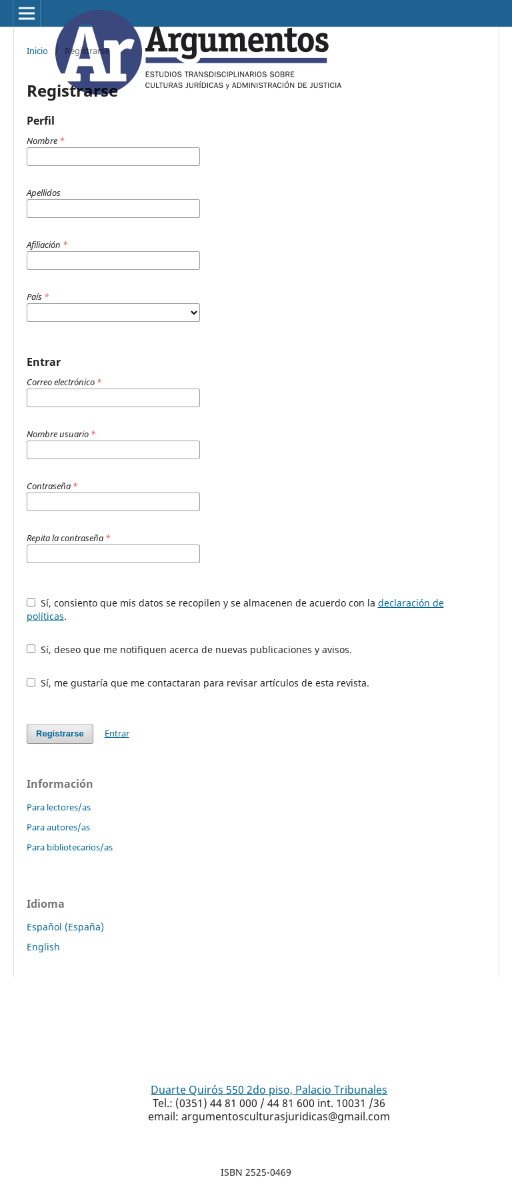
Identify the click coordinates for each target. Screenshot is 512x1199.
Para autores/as (58, 827)
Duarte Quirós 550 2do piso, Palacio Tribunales (269, 1089)
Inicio (37, 51)
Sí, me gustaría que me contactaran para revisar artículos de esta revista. (198, 682)
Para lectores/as (59, 807)
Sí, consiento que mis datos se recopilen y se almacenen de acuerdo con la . (235, 609)
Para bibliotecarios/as (70, 847)
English (43, 946)
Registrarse (60, 733)
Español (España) (65, 926)
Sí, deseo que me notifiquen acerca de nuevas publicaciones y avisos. (189, 649)
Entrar (117, 733)
